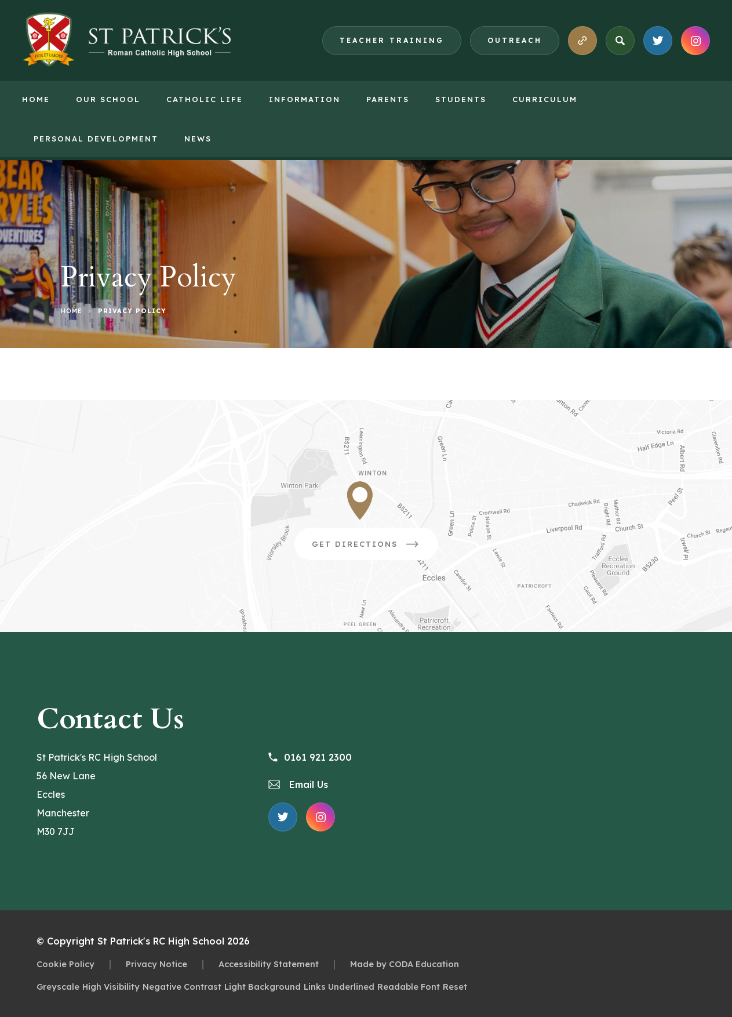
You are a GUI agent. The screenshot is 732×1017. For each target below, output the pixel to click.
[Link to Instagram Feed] (695, 40)
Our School (108, 99)
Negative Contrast (182, 986)
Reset (455, 986)
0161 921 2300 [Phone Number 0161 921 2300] (310, 757)
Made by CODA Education (404, 963)
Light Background (262, 986)
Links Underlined (339, 986)
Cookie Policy (65, 963)
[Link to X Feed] (657, 40)
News (198, 138)
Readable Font (408, 986)
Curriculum (544, 99)
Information (304, 99)
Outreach (514, 40)
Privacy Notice (156, 963)
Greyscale (58, 986)
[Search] (620, 40)
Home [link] (71, 311)
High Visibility (111, 986)
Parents (387, 99)
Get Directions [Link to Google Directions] (375, 548)
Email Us (298, 784)
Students (460, 99)
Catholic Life (204, 99)
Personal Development (96, 138)
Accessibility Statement (268, 963)
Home (36, 99)
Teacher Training (392, 40)
